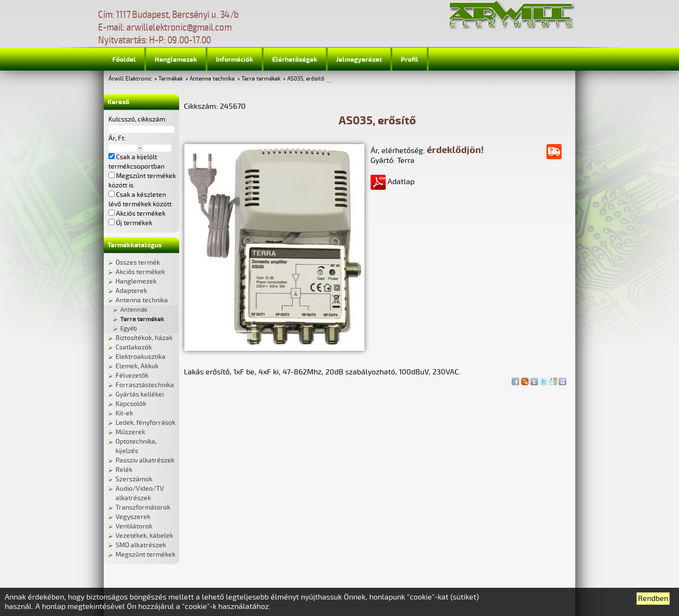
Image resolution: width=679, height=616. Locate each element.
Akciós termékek (140, 272)
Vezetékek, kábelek (144, 536)
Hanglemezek (176, 60)
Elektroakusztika (141, 357)
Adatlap (392, 181)
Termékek (170, 78)
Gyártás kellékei (140, 394)
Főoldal (124, 60)
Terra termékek (261, 78)
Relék (124, 470)
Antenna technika (212, 78)
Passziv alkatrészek (145, 460)
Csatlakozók (134, 347)
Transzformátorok (143, 507)
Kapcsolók (131, 404)
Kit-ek (124, 413)
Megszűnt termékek (145, 555)
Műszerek (130, 432)
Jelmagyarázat (359, 60)
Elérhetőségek (294, 60)
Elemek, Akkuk (137, 366)
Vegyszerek (133, 517)
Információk (234, 60)
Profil (409, 60)
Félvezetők (132, 376)
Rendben (653, 598)
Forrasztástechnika (145, 385)
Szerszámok (134, 479)
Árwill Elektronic (130, 78)
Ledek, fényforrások (145, 423)
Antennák (134, 310)
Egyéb (128, 328)
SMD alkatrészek (141, 545)
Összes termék (138, 263)
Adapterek (131, 291)
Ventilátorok (134, 526)
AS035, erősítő (305, 78)
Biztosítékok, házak (144, 338)
